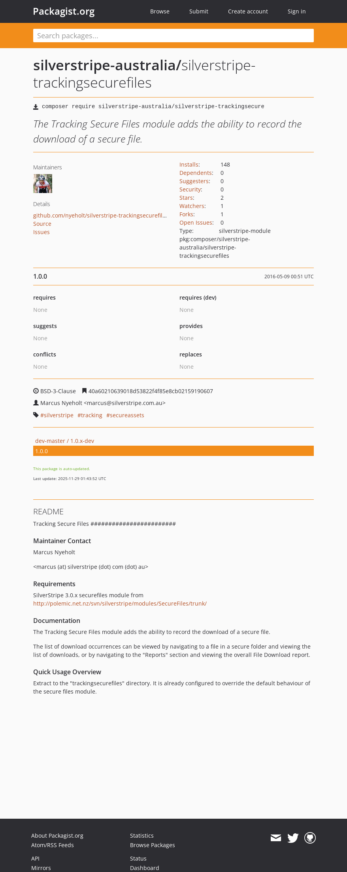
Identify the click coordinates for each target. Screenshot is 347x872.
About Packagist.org (57, 835)
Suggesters (194, 181)
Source (42, 223)
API (35, 858)
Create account (248, 11)
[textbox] (173, 35)
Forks (186, 214)
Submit (198, 11)
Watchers (191, 206)
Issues (41, 232)
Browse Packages (152, 845)
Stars (186, 197)
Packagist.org (63, 11)
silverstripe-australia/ (107, 65)
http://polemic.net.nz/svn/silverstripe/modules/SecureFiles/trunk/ (120, 603)
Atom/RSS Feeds (52, 845)
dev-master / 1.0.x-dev (64, 440)
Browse (160, 11)
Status (138, 858)
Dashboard (144, 868)
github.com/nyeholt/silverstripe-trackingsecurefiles (100, 215)
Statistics (142, 835)
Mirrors (41, 868)
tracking (91, 415)
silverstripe (59, 415)
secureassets (127, 415)
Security (190, 189)
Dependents (195, 172)
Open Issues (195, 222)
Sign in (297, 11)
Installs (188, 164)
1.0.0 (41, 451)
